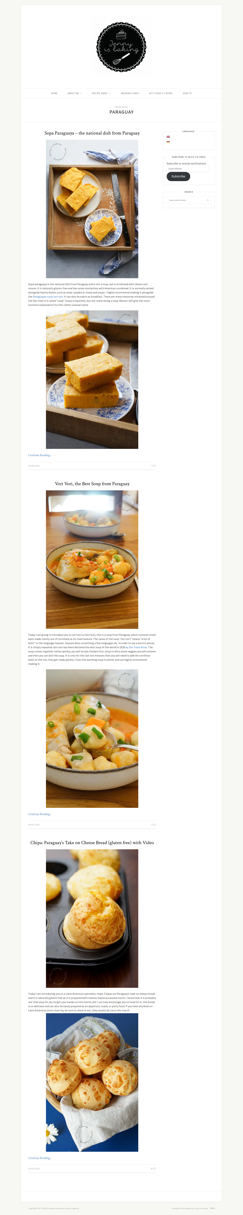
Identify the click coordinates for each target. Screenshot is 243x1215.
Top (212, 1208)
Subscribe (178, 176)
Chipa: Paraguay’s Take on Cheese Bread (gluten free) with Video (92, 842)
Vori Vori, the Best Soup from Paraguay (92, 484)
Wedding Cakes (130, 93)
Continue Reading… (40, 455)
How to (187, 93)
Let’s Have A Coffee (161, 93)
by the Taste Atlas (136, 647)
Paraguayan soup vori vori (48, 296)
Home (54, 93)
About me (73, 93)
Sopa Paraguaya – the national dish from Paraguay (92, 133)
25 (153, 1168)
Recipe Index (100, 93)
